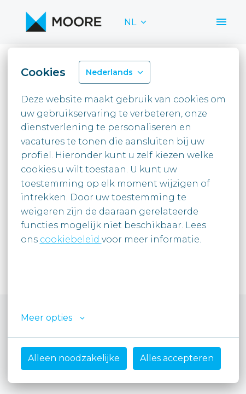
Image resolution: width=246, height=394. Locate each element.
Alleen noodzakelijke (74, 358)
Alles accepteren (177, 358)
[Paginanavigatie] (221, 22)
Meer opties (53, 318)
